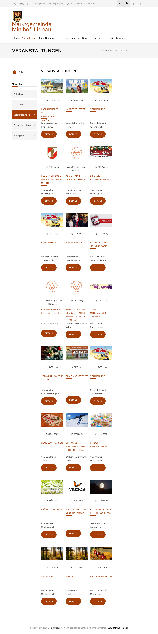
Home (16, 38)
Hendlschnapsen (52, 443)
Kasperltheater (76, 109)
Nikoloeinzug (74, 242)
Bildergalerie (20, 135)
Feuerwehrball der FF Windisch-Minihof (52, 179)
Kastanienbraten (101, 576)
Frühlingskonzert (53, 509)
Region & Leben (113, 38)
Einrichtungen (70, 38)
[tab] (24, 72)
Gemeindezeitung (22, 125)
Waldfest (47, 576)
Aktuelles (29, 38)
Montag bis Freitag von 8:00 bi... (84, 4)
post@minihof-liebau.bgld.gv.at (49, 4)
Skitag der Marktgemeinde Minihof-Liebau (75, 446)
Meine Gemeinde (48, 38)
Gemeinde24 (54, 628)
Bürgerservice (91, 38)
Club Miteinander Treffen (98, 313)
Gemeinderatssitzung (80, 376)
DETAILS (49, 134)
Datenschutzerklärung (118, 628)
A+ (120, 3)
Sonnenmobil (98, 109)
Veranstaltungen (22, 115)
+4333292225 (22, 4)
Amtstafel (18, 104)
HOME (104, 51)
